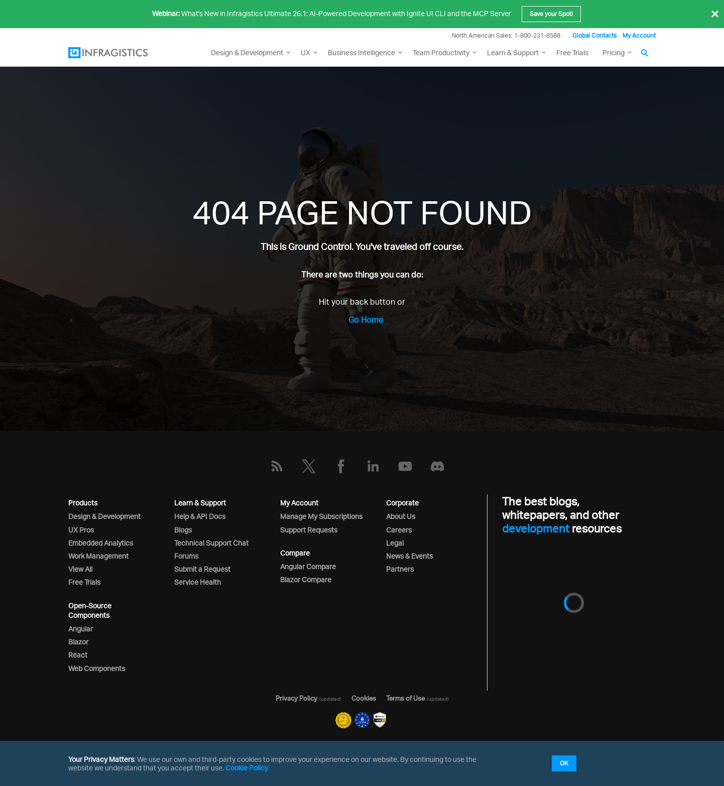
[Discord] (437, 466)
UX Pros (81, 530)
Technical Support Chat (211, 543)
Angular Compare (308, 566)
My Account (639, 35)
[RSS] (277, 466)
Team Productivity (441, 52)
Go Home (365, 320)
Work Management (98, 556)
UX (305, 52)
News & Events (409, 556)
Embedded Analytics (100, 543)
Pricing (613, 52)
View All (80, 569)
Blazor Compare (305, 579)
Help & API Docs (199, 516)
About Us (400, 516)
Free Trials (572, 52)
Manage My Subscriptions (321, 516)
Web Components (96, 668)
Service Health (197, 582)
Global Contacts (594, 35)
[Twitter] (309, 466)
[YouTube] (405, 466)
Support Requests (308, 530)
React (77, 654)
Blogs (183, 530)
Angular (80, 628)
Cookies (363, 698)
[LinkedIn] (373, 466)
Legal (395, 543)
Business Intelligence (361, 52)
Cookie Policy (246, 767)
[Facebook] (341, 466)
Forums (186, 556)
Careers (399, 530)
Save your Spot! (551, 14)
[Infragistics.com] (118, 52)
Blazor (78, 641)
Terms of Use (405, 698)
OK (564, 763)
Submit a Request (202, 569)
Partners (400, 569)
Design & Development (104, 516)
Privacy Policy (296, 698)
